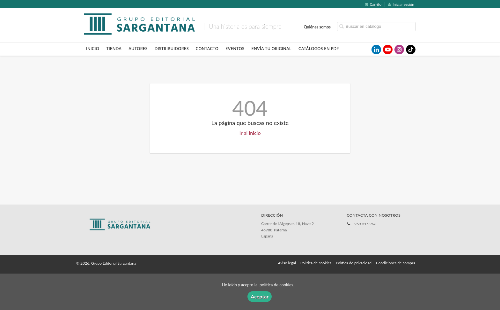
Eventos (234, 48)
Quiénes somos (317, 26)
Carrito (373, 4)
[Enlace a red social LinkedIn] (376, 49)
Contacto (207, 48)
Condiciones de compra (395, 262)
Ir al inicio (250, 133)
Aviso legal (287, 262)
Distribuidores (172, 48)
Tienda (113, 48)
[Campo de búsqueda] (376, 26)
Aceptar (259, 296)
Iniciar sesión (401, 4)
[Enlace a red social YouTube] (388, 49)
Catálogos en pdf (318, 48)
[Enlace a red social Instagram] (399, 49)
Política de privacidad (353, 262)
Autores (138, 48)
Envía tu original (271, 48)
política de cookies (276, 284)
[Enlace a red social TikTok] (410, 49)
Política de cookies (315, 262)
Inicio (92, 48)
